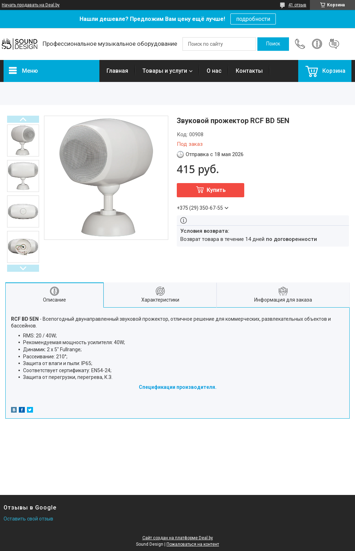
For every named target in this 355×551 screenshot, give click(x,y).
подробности (253, 19)
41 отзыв (297, 4)
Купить (216, 190)
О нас (214, 70)
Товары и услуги (164, 70)
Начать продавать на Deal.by (31, 4)
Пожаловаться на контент (192, 544)
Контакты (249, 70)
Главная (117, 70)
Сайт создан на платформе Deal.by (177, 537)
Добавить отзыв (334, 44)
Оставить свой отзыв (28, 519)
